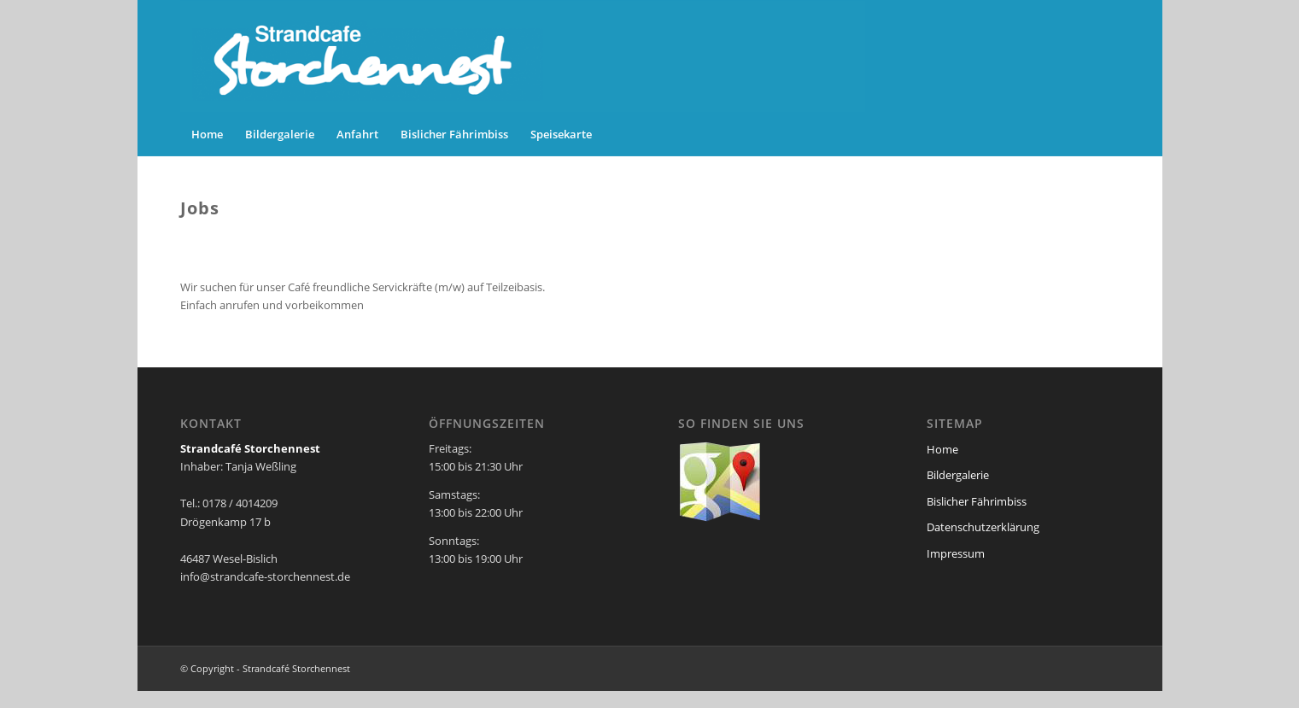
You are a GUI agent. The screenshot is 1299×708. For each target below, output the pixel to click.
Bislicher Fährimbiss (977, 501)
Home (942, 449)
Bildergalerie (958, 475)
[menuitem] (207, 134)
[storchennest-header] (522, 56)
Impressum (956, 553)
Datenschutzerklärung (983, 527)
